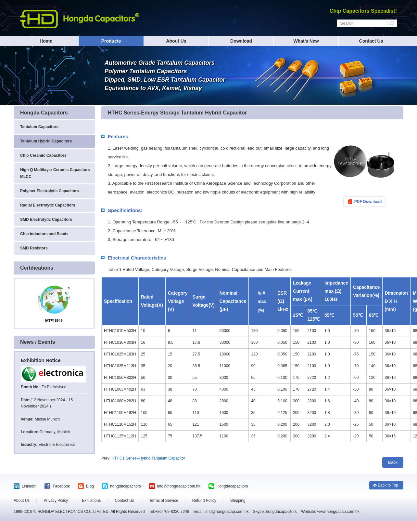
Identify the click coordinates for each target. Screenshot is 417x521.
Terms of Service (163, 500)
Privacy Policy (56, 500)
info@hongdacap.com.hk (178, 486)
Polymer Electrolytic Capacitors (49, 191)
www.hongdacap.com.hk (337, 511)
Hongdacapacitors (232, 486)
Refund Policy (204, 500)
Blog (90, 486)
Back (393, 462)
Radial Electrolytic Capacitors (47, 205)
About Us (176, 41)
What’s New (306, 41)
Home (46, 41)
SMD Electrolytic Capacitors (46, 219)
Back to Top (388, 485)
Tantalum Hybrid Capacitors (46, 141)
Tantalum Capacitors (39, 127)
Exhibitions (91, 500)
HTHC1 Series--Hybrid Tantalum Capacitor (148, 458)
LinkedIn (29, 486)
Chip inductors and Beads (44, 234)
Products (111, 41)
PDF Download (368, 201)
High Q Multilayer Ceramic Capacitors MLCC (55, 173)
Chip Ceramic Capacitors (43, 155)
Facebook (61, 486)
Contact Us (371, 41)
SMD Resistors (34, 248)
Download (241, 41)
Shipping (238, 500)
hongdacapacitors (125, 486)
